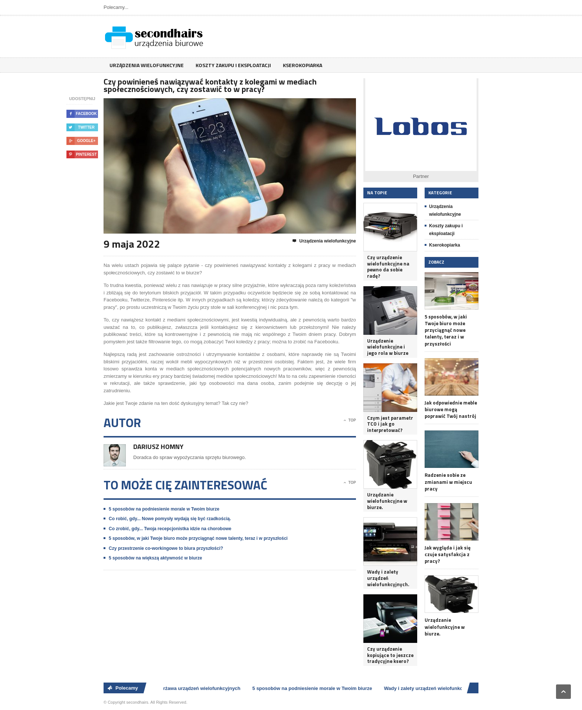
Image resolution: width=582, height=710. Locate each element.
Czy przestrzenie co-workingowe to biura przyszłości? (166, 548)
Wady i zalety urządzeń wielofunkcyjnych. (388, 578)
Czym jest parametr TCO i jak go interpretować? (390, 424)
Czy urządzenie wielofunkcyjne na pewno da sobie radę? (388, 266)
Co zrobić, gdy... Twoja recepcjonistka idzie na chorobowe (170, 528)
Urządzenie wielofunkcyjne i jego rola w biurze (387, 347)
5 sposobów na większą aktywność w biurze (155, 558)
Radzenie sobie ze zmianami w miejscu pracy (448, 482)
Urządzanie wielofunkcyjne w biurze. (387, 501)
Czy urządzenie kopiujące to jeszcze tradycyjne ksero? (390, 655)
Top (350, 420)
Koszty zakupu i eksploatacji (233, 65)
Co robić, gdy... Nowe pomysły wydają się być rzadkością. (170, 518)
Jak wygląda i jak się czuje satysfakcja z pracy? (448, 554)
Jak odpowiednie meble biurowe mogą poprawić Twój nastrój (451, 409)
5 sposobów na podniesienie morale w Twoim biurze (164, 509)
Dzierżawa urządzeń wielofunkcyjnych (199, 688)
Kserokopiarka (302, 65)
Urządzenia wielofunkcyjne (146, 65)
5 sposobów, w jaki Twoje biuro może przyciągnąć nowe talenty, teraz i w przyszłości (198, 538)
